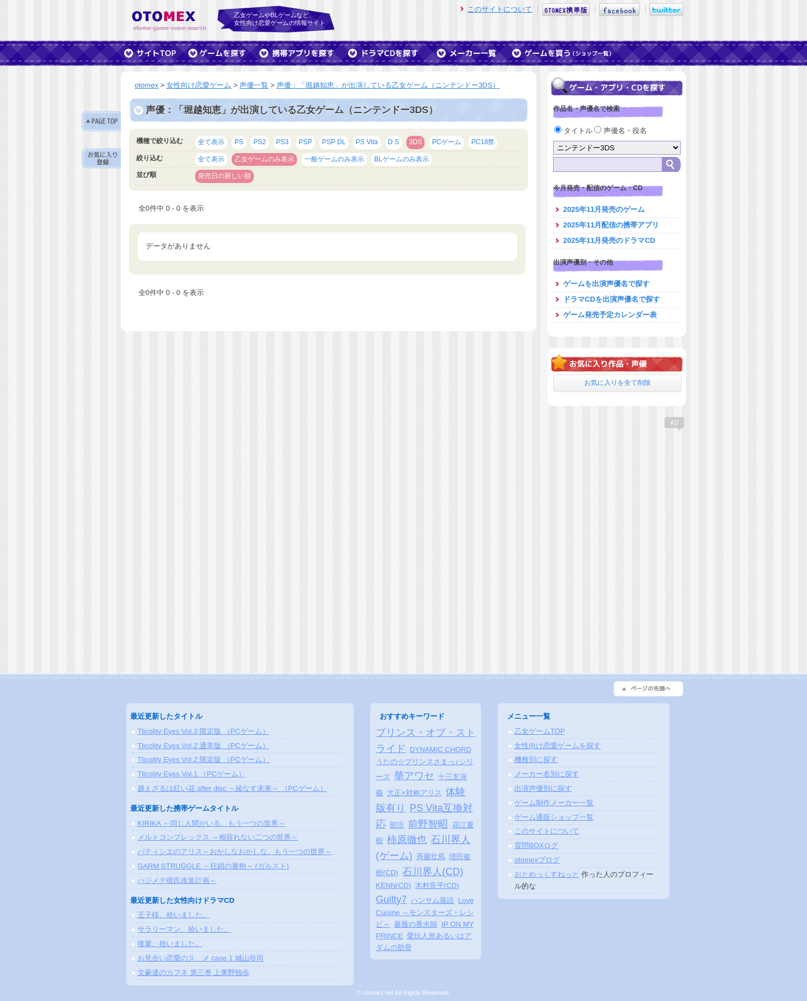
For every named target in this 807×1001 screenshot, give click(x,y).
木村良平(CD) (437, 885)
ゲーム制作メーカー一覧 (554, 803)
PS (238, 142)
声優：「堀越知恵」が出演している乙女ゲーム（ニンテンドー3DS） (388, 85)
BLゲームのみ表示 (401, 159)
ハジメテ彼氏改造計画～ (177, 880)
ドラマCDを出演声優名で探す (611, 299)
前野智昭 (428, 824)
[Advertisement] (617, 502)
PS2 (259, 142)
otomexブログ (537, 860)
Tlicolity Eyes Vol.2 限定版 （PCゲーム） (203, 759)
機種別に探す (536, 759)
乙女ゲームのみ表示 (264, 159)
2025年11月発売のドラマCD (609, 240)
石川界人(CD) (432, 871)
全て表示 (211, 142)
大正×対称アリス (414, 793)
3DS (415, 142)
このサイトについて (499, 9)
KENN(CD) (393, 885)
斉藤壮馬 (430, 856)
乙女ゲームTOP (539, 731)
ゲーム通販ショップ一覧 (554, 817)
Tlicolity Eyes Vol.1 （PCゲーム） (191, 774)
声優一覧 (253, 85)
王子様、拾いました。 (173, 915)
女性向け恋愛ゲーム (198, 85)
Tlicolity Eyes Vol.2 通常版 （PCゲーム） (203, 745)
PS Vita (367, 142)
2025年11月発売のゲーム (604, 209)
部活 (397, 825)
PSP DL (334, 142)
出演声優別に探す (543, 788)
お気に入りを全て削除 (617, 383)
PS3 (282, 142)
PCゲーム (446, 142)
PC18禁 (482, 142)
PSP (305, 142)
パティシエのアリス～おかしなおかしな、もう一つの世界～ (234, 851)
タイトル (574, 130)
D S (393, 142)
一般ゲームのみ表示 (334, 159)
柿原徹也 (407, 839)
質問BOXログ (536, 845)
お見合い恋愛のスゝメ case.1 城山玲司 (200, 958)
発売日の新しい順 (224, 176)
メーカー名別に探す (546, 774)
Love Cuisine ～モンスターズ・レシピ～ (425, 912)
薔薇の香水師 (415, 924)
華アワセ (414, 775)
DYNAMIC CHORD (440, 749)
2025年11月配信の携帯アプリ (611, 225)
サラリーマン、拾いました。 (184, 929)
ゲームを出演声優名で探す (606, 284)
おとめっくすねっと (546, 874)
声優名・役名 (620, 130)
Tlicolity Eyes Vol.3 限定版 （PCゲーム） (203, 731)
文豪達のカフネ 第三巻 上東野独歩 (193, 972)
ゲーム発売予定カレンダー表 (610, 315)
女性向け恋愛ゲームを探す (557, 745)
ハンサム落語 (432, 900)
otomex (147, 85)
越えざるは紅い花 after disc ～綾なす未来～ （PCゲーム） (232, 788)
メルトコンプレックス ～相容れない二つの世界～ (217, 837)
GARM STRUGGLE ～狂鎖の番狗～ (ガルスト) (213, 866)
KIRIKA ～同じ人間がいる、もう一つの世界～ (211, 823)
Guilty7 (391, 899)
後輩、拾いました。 (169, 943)
